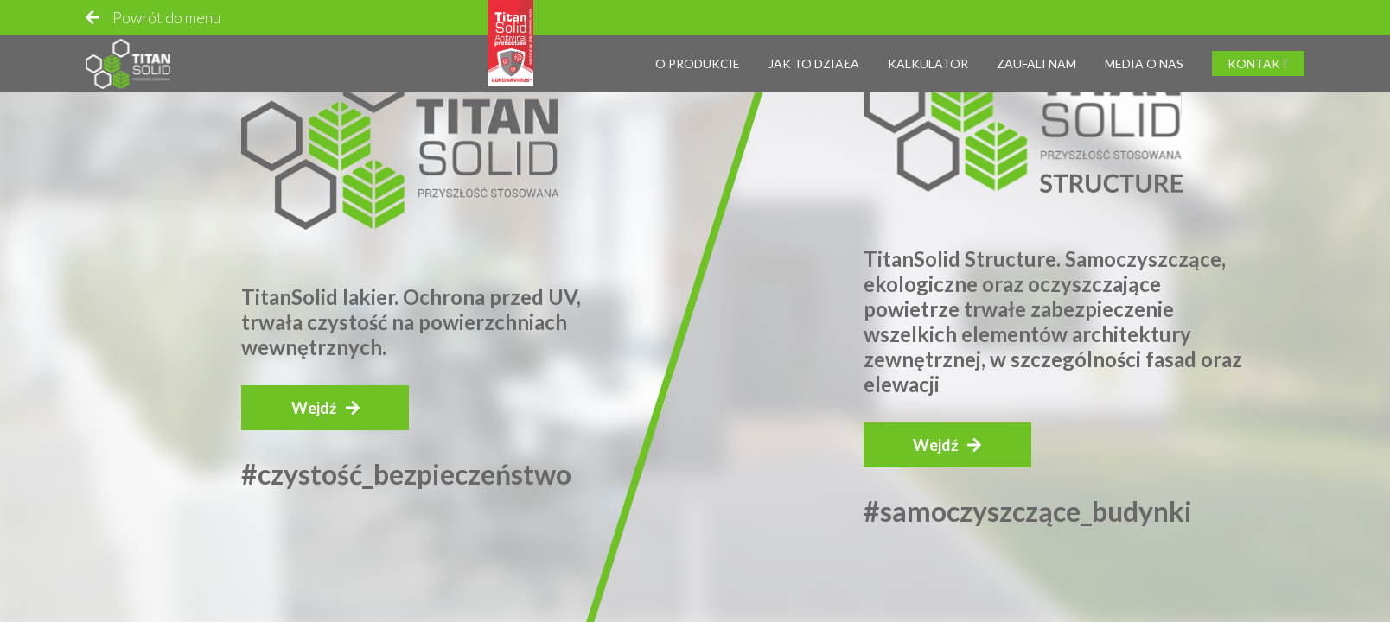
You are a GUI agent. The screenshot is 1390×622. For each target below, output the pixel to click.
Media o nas (1144, 56)
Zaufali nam (1036, 56)
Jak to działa (813, 56)
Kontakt (1258, 56)
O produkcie (697, 56)
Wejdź (313, 407)
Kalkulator (928, 56)
